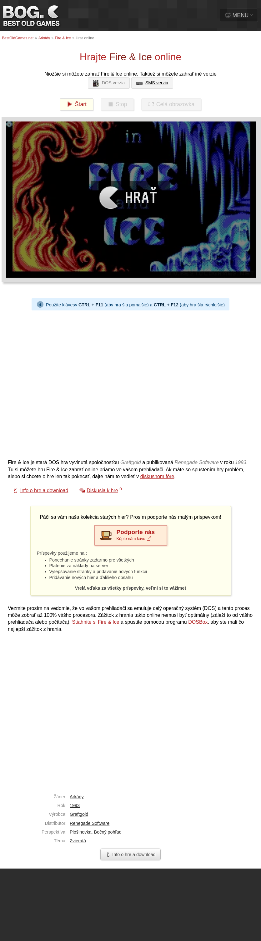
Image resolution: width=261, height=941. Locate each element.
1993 (75, 805)
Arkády (44, 38)
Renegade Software (89, 823)
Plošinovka (81, 832)
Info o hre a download (130, 854)
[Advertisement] (73, 383)
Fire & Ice (63, 38)
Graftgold (79, 814)
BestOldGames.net (17, 38)
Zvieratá (78, 840)
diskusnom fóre (157, 476)
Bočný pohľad (108, 832)
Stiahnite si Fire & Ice (95, 622)
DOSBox (198, 622)
